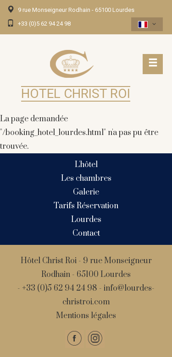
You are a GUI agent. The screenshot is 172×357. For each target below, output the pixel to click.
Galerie (86, 192)
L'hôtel (86, 165)
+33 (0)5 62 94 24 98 (44, 23)
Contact (86, 233)
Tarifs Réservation (86, 206)
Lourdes (86, 220)
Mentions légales (86, 316)
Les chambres (86, 178)
